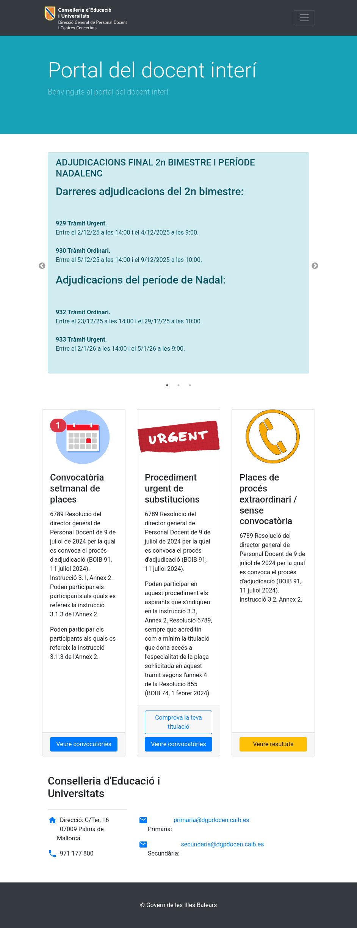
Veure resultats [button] (273, 744)
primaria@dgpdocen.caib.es (211, 820)
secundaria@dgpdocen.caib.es (222, 844)
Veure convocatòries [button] (83, 744)
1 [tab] (167, 385)
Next (315, 266)
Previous (42, 266)
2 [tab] (178, 385)
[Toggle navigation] (304, 17)
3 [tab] (190, 385)
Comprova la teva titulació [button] (178, 722)
